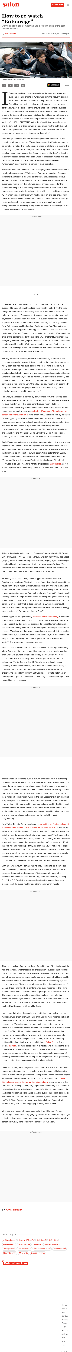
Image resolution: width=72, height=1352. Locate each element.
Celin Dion (53, 1240)
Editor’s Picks (24, 1245)
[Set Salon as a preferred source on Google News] (53, 85)
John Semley (10, 34)
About (64, 1309)
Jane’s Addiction (51, 1245)
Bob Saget (41, 1240)
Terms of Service (65, 1327)
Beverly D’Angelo (26, 1240)
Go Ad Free (63, 1341)
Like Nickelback (24, 1249)
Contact (65, 1316)
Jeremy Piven (9, 1249)
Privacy (65, 1320)
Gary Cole (37, 1245)
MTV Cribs (23, 1253)
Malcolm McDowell (42, 1249)
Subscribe (57, 5)
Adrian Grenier (9, 1240)
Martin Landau (59, 1249)
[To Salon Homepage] (11, 4)
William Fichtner (38, 1253)
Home (64, 1305)
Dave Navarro (9, 1245)
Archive (65, 1334)
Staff (63, 1313)
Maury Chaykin (9, 1253)
